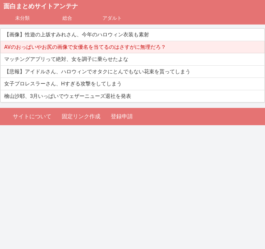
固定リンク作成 (81, 116)
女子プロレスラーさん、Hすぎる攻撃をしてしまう (63, 84)
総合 (67, 18)
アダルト (112, 18)
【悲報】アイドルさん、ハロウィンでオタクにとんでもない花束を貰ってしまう (97, 71)
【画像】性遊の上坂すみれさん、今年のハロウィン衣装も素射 (76, 34)
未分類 (22, 18)
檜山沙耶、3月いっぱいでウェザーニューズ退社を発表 (67, 96)
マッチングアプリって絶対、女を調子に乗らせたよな (66, 59)
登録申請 (122, 116)
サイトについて (32, 116)
